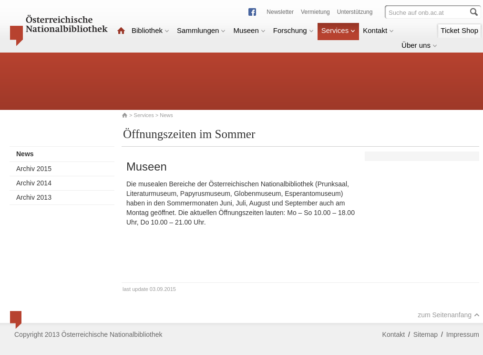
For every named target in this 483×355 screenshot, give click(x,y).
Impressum (462, 334)
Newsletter (280, 12)
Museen (249, 30)
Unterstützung (355, 12)
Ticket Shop (459, 30)
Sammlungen (201, 30)
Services (338, 30)
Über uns (419, 45)
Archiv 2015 (33, 168)
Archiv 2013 (33, 197)
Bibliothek (150, 30)
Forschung (293, 30)
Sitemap (425, 334)
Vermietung (315, 12)
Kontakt (378, 30)
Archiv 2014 (33, 183)
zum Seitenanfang (449, 315)
